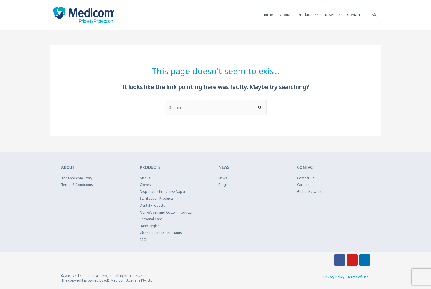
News (222, 178)
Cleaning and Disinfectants (161, 233)
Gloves (145, 185)
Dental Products (152, 206)
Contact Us (305, 178)
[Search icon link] (374, 15)
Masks (145, 178)
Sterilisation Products (157, 199)
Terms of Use (358, 277)
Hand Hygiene (151, 226)
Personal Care (151, 219)
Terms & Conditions (77, 185)
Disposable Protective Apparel (164, 192)
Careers (303, 185)
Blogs (223, 185)
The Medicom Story (76, 178)
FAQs (144, 240)
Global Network (309, 192)
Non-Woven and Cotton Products (166, 213)
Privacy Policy (333, 277)
